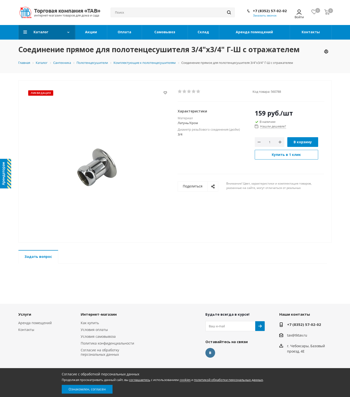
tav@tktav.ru (297, 335)
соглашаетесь (139, 380)
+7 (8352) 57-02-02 (270, 10)
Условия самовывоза (98, 336)
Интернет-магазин (99, 314)
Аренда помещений (35, 323)
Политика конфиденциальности (107, 343)
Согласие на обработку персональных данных (100, 352)
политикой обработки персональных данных (228, 380)
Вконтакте (210, 353)
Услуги (24, 314)
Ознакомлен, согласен (87, 389)
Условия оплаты (94, 329)
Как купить (90, 323)
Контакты (26, 329)
